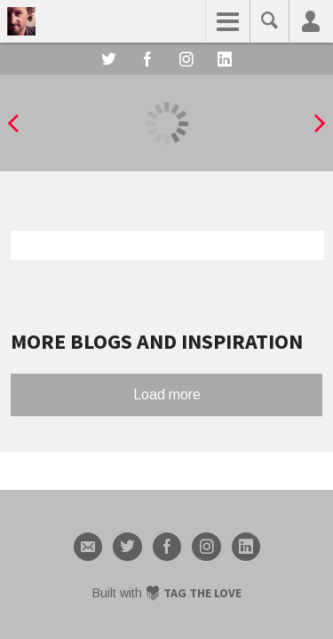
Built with (167, 593)
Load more (167, 394)
